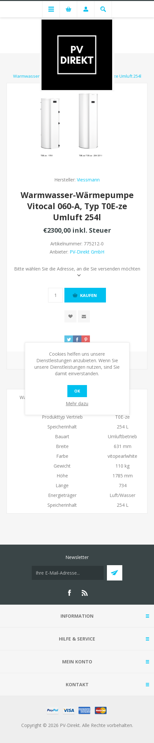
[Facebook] (69, 593)
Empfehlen (84, 316)
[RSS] (85, 593)
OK (77, 391)
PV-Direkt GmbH (87, 252)
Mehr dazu (77, 403)
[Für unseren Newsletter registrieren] (68, 573)
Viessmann (88, 180)
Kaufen (88, 295)
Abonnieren (114, 572)
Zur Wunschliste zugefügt (70, 316)
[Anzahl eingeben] (55, 295)
